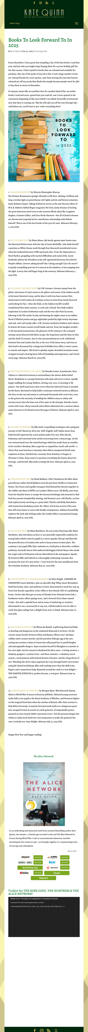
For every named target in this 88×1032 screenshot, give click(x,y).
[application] (44, 909)
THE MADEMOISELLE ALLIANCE (26, 362)
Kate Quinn (16, 42)
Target (56, 864)
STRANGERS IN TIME (20, 470)
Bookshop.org (30, 859)
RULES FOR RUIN (18, 522)
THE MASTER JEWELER (21, 618)
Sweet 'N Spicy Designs (53, 1028)
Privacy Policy (68, 1028)
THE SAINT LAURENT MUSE (23, 280)
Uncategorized (40, 42)
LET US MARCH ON (19, 232)
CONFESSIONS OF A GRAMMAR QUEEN (29, 570)
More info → (73, 842)
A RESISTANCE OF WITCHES (25, 682)
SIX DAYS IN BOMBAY (20, 418)
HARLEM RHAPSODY (20, 183)
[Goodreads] (53, 4)
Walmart (43, 869)
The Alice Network (44, 748)
